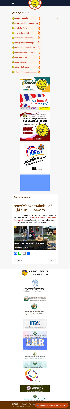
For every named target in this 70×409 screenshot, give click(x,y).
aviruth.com (25, 406)
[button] (13, 3)
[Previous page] (18, 260)
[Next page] (52, 260)
